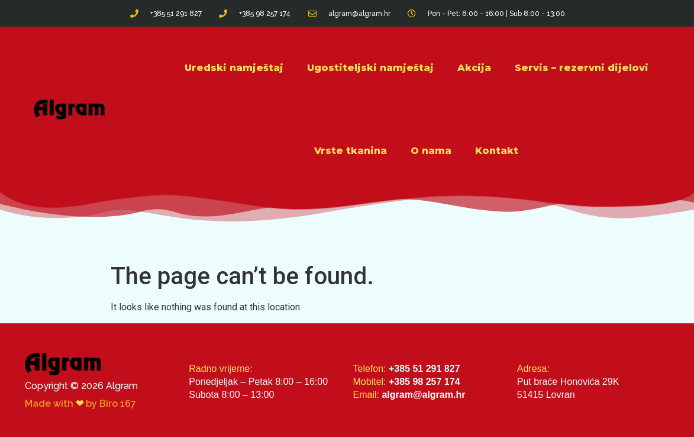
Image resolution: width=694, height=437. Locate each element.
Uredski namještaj (234, 67)
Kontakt (496, 150)
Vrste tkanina (350, 150)
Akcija (474, 67)
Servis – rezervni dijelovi (581, 67)
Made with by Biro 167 (80, 403)
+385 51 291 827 (424, 369)
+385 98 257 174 (424, 382)
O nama (431, 150)
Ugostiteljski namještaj (370, 67)
